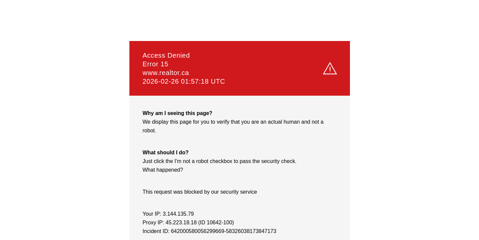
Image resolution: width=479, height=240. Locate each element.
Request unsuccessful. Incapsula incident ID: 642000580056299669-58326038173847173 (239, 120)
